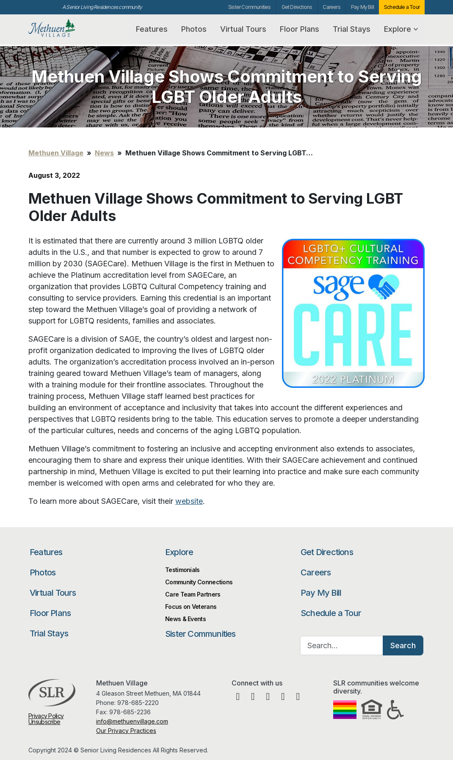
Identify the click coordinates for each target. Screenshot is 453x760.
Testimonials (182, 569)
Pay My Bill (362, 7)
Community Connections (198, 582)
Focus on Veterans (190, 606)
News (104, 153)
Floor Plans (299, 29)
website (189, 501)
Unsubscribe (44, 721)
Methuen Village (69, 28)
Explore (401, 29)
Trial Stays (351, 29)
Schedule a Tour (402, 7)
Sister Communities (249, 7)
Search (403, 645)
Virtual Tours (243, 29)
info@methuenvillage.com (132, 721)
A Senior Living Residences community (102, 7)
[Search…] (342, 645)
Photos (194, 29)
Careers (331, 7)
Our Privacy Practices (126, 730)
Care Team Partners (192, 594)
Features (152, 29)
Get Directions (297, 7)
